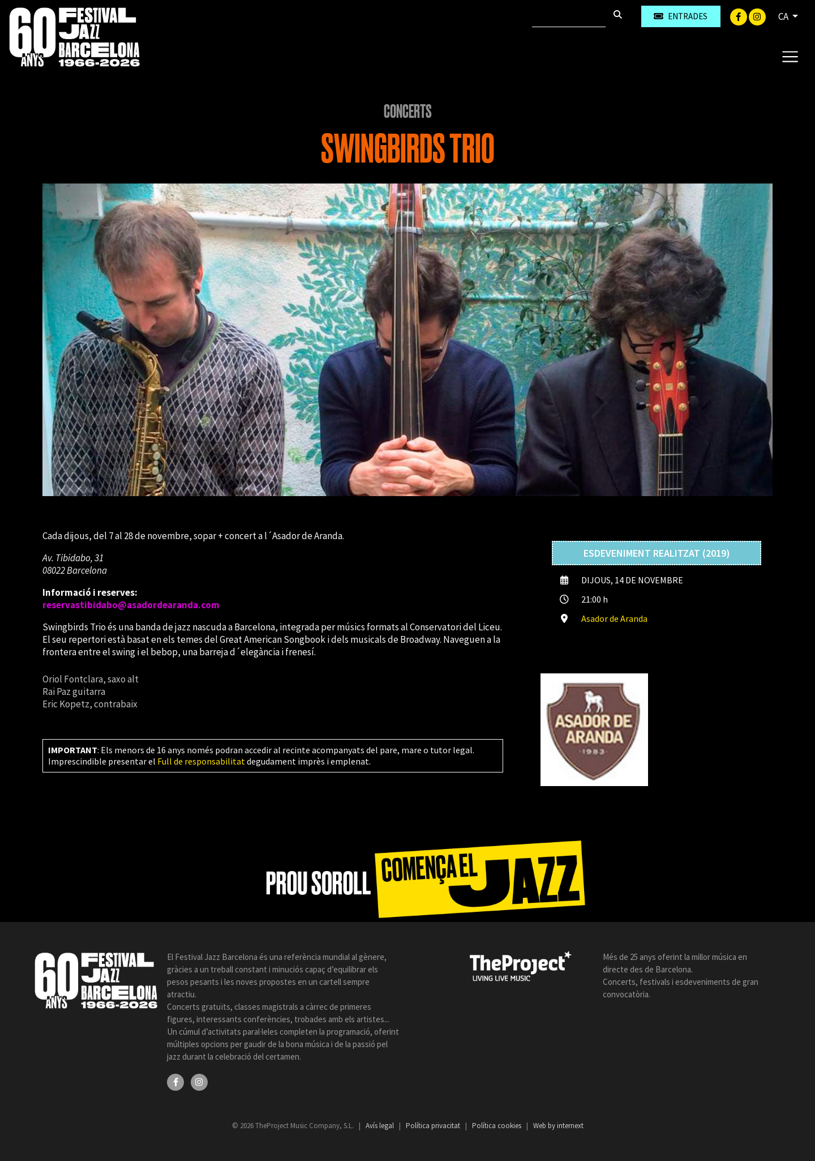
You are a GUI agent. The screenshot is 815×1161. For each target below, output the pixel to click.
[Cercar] (569, 16)
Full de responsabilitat (201, 761)
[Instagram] (757, 16)
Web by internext (558, 1125)
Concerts (408, 111)
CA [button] (784, 16)
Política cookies (497, 1125)
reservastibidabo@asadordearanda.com (131, 605)
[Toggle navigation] (790, 56)
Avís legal (381, 1125)
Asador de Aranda (614, 618)
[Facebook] (739, 16)
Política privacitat (434, 1125)
